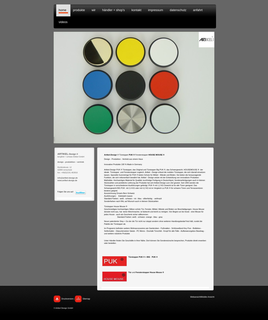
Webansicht (195, 297)
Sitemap (86, 299)
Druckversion (67, 299)
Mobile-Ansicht (207, 297)
